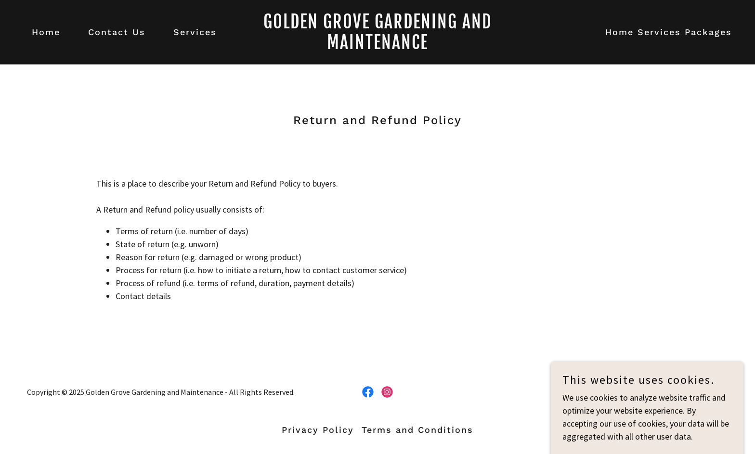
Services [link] (195, 32)
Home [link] (46, 32)
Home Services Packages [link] (668, 32)
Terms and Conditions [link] (417, 430)
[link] (378, 45)
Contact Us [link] (116, 32)
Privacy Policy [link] (318, 430)
